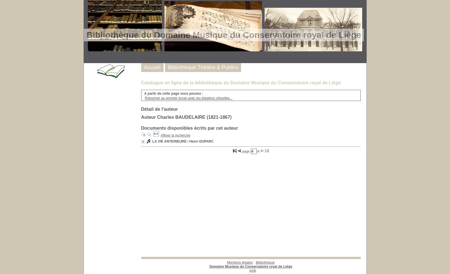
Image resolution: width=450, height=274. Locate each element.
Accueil (152, 67)
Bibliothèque (251, 265)
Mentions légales (240, 263)
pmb (252, 271)
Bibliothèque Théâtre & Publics (203, 67)
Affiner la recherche (176, 135)
